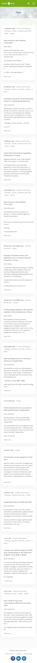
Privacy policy (28, 654)
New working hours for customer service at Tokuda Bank (17, 359)
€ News (12, 33)
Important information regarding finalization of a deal (17, 154)
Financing (7, 31)
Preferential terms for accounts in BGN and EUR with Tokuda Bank (17, 409)
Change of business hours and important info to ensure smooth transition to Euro (17, 257)
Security (14, 31)
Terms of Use (9, 654)
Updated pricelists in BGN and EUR (17, 502)
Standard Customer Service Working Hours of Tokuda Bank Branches (18, 100)
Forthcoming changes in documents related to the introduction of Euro (18, 310)
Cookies (18, 654)
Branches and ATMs (24, 31)
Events (6, 33)
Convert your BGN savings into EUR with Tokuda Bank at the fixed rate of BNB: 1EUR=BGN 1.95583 (18, 552)
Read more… (8, 76)
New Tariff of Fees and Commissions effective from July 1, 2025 (18, 603)
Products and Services (23, 28)
